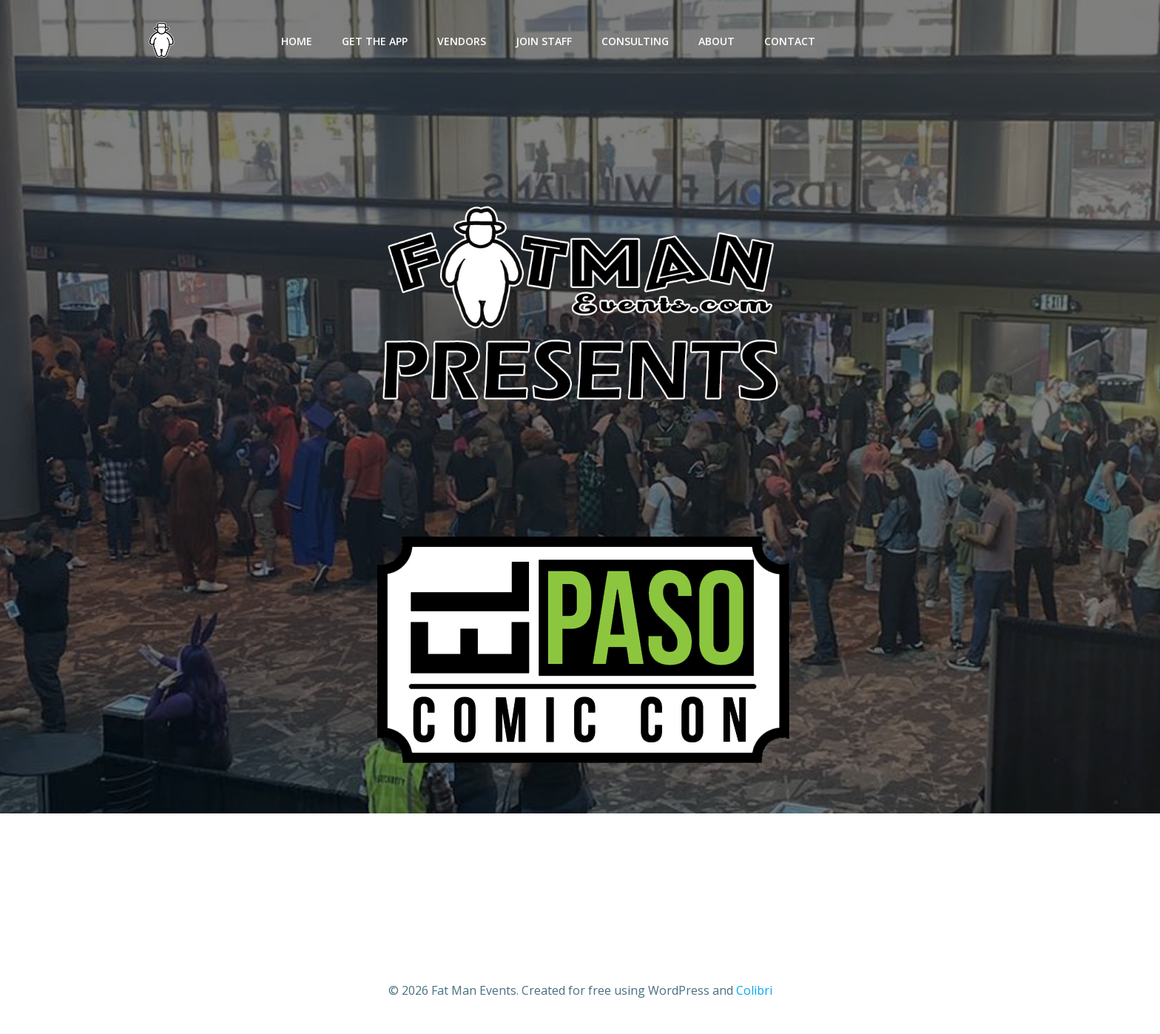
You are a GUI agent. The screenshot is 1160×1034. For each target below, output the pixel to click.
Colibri (754, 990)
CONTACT (789, 41)
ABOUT (716, 41)
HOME (296, 41)
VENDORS (461, 41)
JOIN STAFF (544, 41)
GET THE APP (375, 41)
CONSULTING (635, 41)
